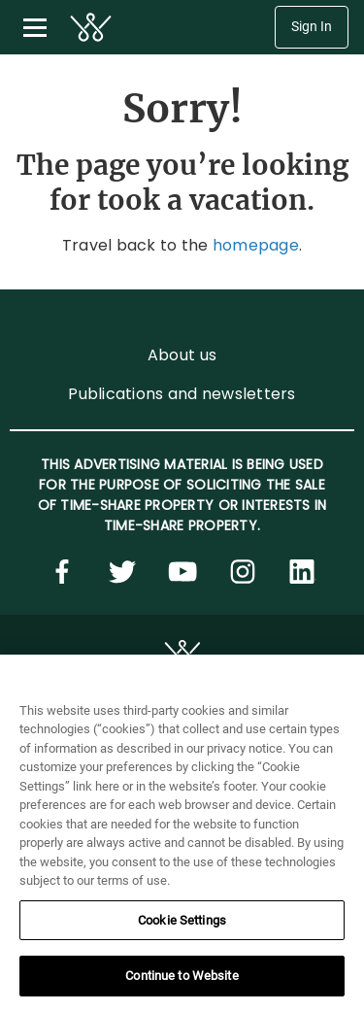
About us (182, 355)
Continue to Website (181, 975)
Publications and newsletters (181, 394)
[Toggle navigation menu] (35, 27)
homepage (256, 245)
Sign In (311, 26)
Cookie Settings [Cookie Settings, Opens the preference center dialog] (182, 920)
